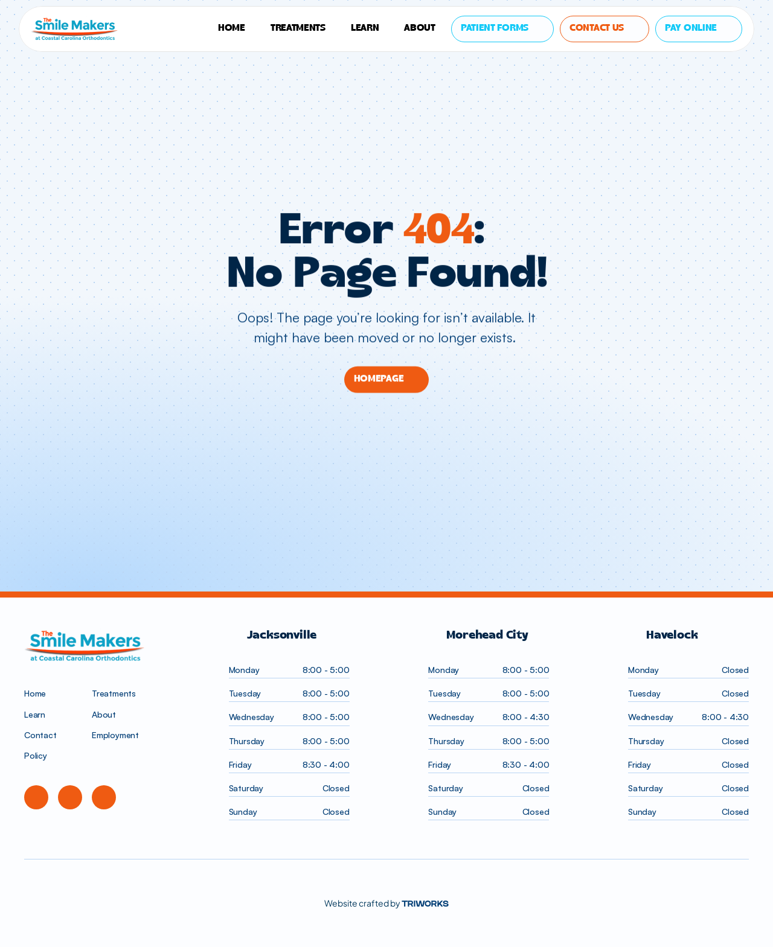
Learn (34, 714)
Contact (40, 735)
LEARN (365, 28)
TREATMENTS (298, 28)
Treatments (114, 693)
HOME (231, 28)
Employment (115, 735)
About (419, 28)
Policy (35, 755)
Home (35, 693)
